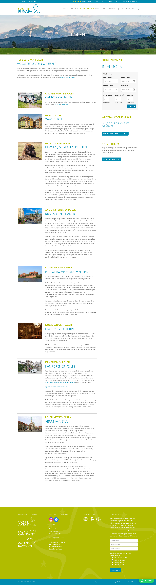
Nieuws (109, 1)
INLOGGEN (99, 1)
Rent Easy (65, 104)
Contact (23, 1)
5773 (61, 547)
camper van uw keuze (67, 77)
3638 (60, 544)
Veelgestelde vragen (130, 1)
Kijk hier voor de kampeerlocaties (56, 387)
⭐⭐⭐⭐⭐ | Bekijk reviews (82, 1)
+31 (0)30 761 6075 (58, 538)
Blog (117, 1)
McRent (57, 104)
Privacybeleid (116, 582)
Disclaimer (134, 582)
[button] (137, 9)
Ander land (33, 1)
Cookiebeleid (125, 582)
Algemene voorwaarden (102, 582)
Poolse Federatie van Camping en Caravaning (60, 382)
